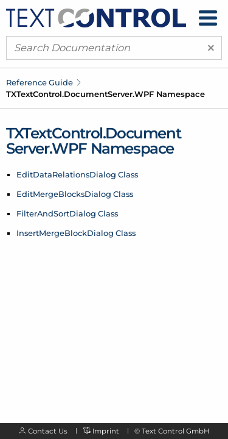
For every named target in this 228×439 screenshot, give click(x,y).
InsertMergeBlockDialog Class (76, 233)
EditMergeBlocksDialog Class (74, 194)
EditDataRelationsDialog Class (77, 174)
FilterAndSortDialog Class (67, 213)
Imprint (105, 431)
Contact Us (47, 431)
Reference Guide (39, 82)
